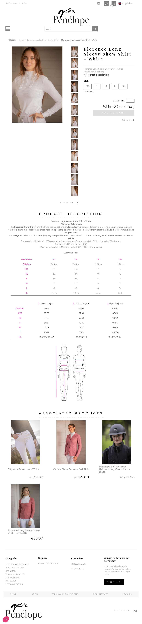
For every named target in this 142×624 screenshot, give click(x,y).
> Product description (96, 75)
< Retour (12, 40)
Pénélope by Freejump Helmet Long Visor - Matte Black (114, 469)
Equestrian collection (17, 564)
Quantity (119, 101)
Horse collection (14, 568)
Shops (24, 3)
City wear (10, 571)
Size (86, 81)
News (35, 594)
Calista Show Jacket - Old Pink (71, 469)
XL (123, 86)
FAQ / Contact (11, 3)
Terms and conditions (65, 594)
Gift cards (10, 581)
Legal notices (100, 594)
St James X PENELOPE (15, 574)
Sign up (114, 582)
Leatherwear (12, 578)
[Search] (68, 28)
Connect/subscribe (48, 564)
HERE (84, 244)
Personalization (14, 584)
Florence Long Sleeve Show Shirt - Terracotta (24, 531)
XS (87, 86)
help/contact (78, 569)
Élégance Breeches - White (23, 469)
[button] (5, 619)
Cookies (127, 594)
